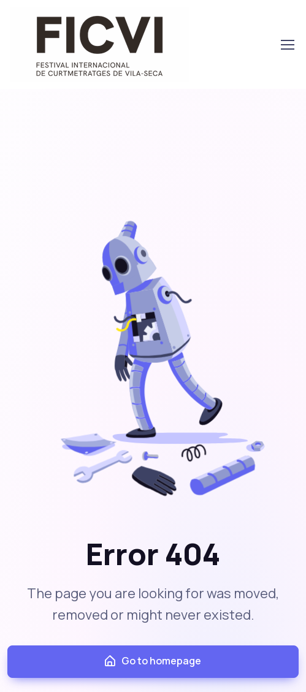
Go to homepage (152, 661)
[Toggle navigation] (287, 45)
